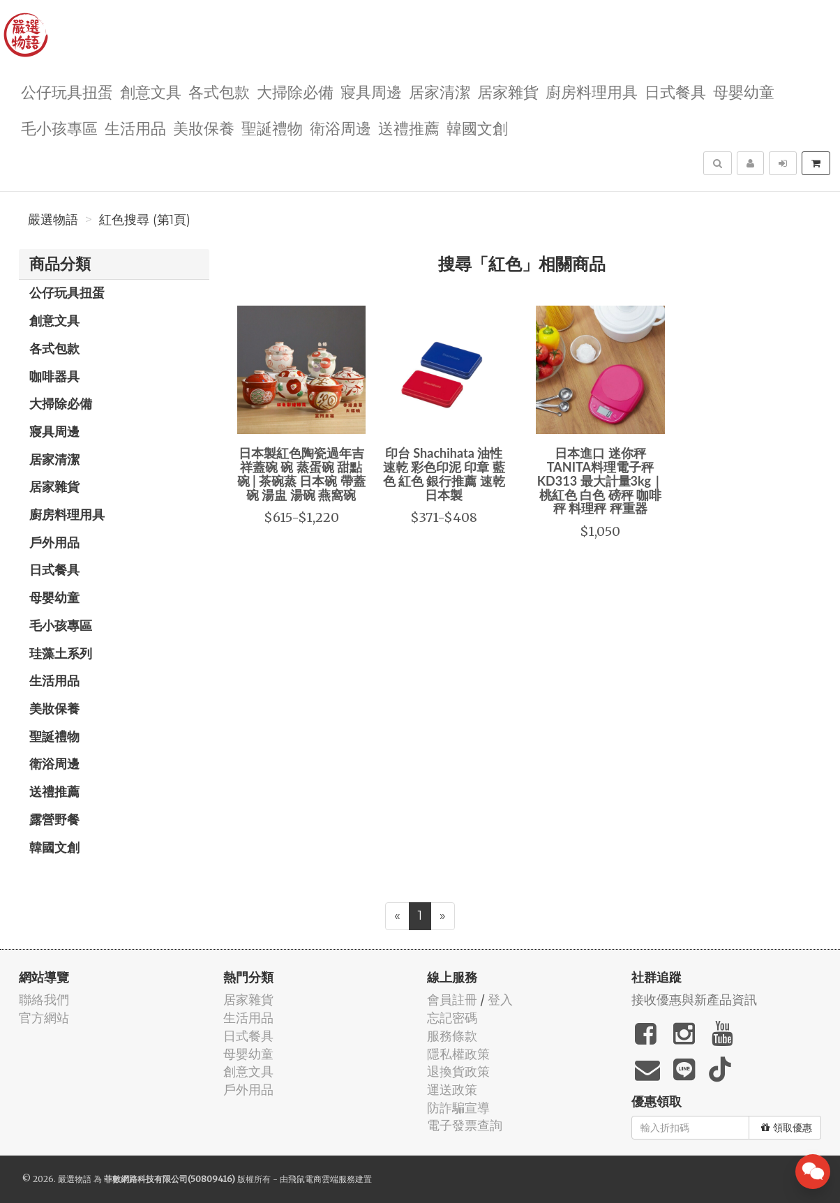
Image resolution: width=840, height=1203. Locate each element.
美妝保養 (203, 127)
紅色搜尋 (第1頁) (144, 219)
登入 (500, 1000)
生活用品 (135, 127)
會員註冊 (452, 1000)
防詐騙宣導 (458, 1108)
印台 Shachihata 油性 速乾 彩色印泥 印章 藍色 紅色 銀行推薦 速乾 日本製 (444, 473)
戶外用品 (54, 542)
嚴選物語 (53, 219)
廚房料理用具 (592, 91)
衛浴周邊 (340, 127)
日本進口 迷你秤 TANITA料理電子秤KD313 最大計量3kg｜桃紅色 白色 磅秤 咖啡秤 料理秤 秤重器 (600, 480)
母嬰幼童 (743, 91)
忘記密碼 (452, 1018)
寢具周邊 (371, 91)
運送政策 (452, 1090)
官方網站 (44, 1018)
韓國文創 (477, 127)
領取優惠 (786, 1127)
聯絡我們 (44, 1000)
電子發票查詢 (464, 1125)
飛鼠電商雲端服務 (321, 1179)
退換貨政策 (458, 1071)
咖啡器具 (54, 376)
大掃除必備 (295, 91)
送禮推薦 (409, 127)
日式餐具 (675, 91)
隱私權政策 (458, 1054)
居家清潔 (439, 91)
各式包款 (219, 91)
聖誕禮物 (272, 127)
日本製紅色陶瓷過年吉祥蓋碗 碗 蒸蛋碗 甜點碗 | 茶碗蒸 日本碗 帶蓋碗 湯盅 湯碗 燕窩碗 (301, 473)
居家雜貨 (508, 91)
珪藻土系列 (60, 653)
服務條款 (452, 1036)
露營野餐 (54, 819)
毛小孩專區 (59, 127)
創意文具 (150, 91)
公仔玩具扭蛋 (67, 91)
